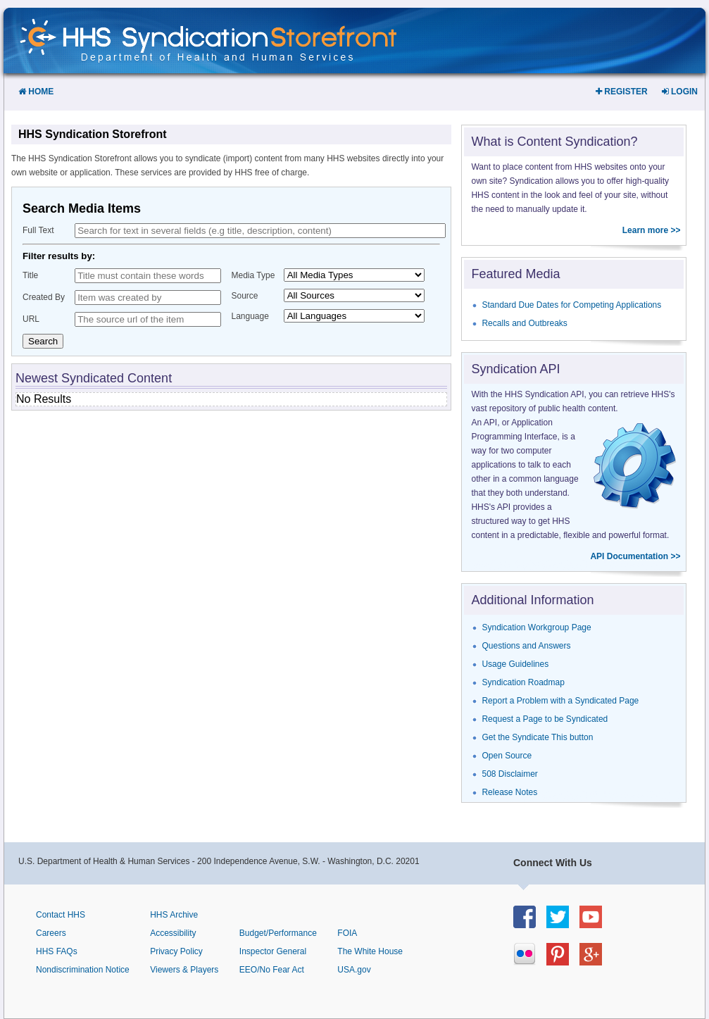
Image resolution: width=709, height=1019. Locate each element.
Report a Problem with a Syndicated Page (560, 701)
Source (245, 296)
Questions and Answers (526, 646)
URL (31, 319)
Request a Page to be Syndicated (545, 719)
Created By (44, 297)
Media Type (253, 275)
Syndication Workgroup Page (536, 627)
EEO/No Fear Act (271, 970)
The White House (370, 951)
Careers (51, 933)
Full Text (38, 230)
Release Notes (509, 792)
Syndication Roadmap (523, 682)
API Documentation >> (635, 556)
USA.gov (353, 970)
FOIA (347, 933)
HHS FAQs (56, 951)
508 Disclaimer (509, 774)
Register (622, 91)
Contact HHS (60, 915)
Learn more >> (651, 230)
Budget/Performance (278, 933)
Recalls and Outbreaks (524, 323)
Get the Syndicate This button (537, 737)
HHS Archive (174, 915)
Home (36, 91)
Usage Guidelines (515, 664)
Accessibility (173, 933)
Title (30, 275)
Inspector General (272, 951)
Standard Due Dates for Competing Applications (571, 305)
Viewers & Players (184, 970)
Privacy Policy (176, 951)
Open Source (507, 756)
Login (680, 91)
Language (250, 316)
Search (43, 341)
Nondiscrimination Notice (83, 970)
